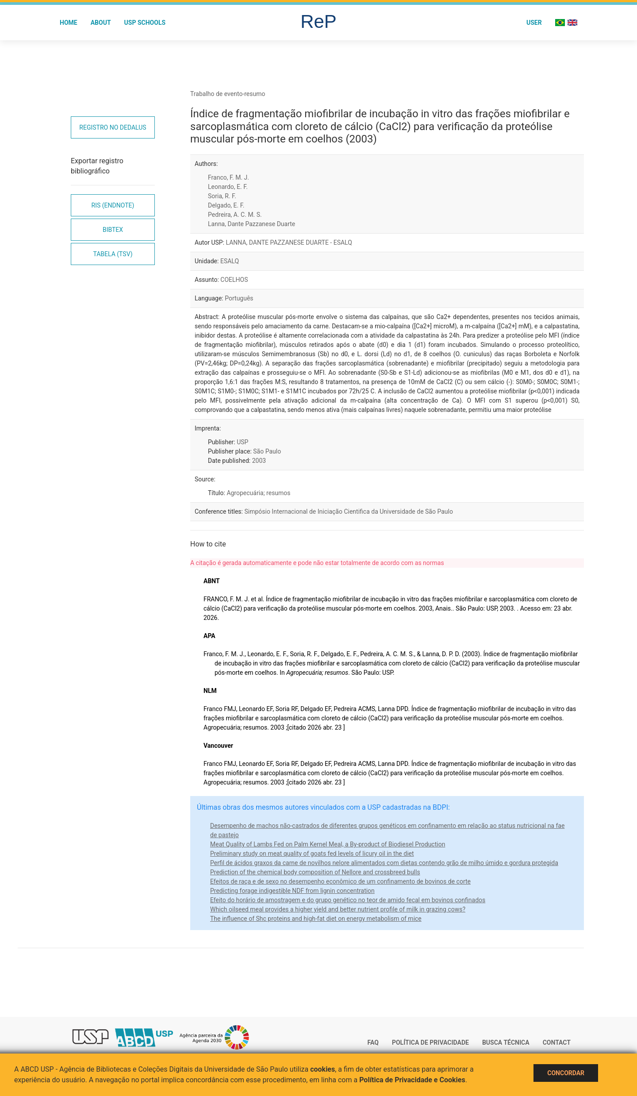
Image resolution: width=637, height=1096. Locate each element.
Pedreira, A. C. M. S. (235, 214)
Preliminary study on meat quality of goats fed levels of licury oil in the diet (312, 853)
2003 (259, 460)
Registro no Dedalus (112, 127)
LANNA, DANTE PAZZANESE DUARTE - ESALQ (289, 242)
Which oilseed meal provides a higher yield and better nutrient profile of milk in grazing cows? (337, 909)
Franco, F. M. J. (228, 177)
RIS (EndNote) (113, 205)
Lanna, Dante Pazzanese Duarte (251, 223)
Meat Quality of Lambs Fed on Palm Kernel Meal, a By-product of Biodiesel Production (327, 844)
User (534, 22)
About (101, 22)
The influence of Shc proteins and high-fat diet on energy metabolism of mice (316, 918)
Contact (557, 1042)
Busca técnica (506, 1042)
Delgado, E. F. (226, 205)
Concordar (565, 1073)
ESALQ (229, 261)
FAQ (373, 1042)
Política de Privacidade (430, 1042)
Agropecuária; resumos (258, 492)
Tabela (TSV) (112, 254)
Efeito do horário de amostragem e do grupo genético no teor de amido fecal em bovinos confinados (347, 900)
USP (242, 442)
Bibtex (113, 229)
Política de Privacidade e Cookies (412, 1080)
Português (239, 298)
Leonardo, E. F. (228, 186)
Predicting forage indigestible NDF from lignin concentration (292, 890)
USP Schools (145, 22)
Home (68, 22)
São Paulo (267, 451)
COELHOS (234, 279)
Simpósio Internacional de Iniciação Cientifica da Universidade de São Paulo (348, 511)
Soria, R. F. (222, 196)
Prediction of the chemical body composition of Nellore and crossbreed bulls (315, 872)
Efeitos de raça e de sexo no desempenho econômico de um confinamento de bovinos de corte (340, 881)
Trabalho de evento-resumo (227, 93)
